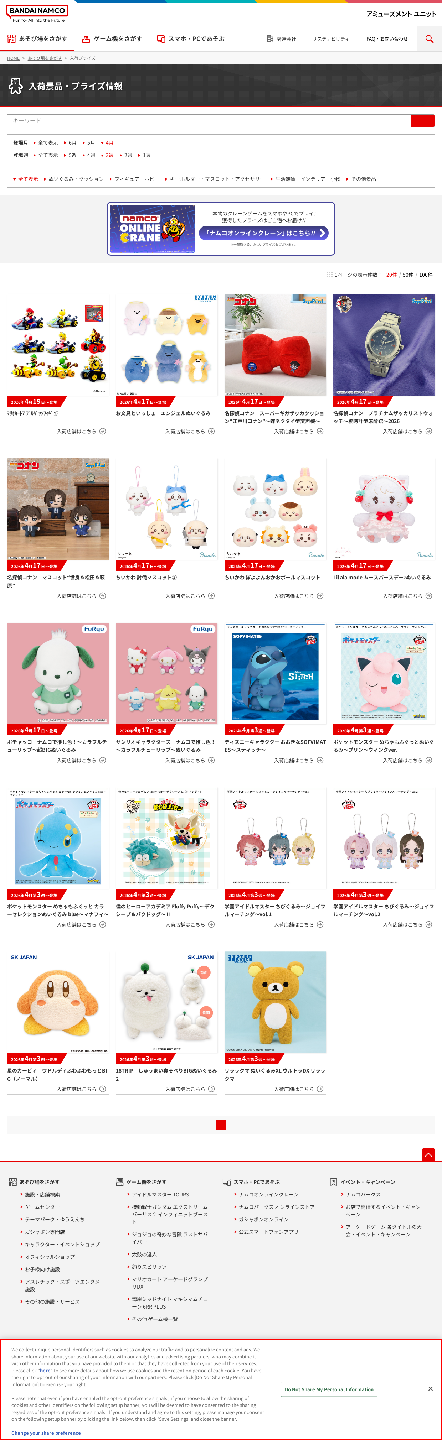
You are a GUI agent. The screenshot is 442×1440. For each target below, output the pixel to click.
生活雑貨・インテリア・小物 (308, 178)
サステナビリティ (331, 38)
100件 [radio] (426, 274)
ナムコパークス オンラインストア (277, 1206)
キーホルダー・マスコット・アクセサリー (217, 178)
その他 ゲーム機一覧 (155, 1318)
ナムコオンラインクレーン (269, 1194)
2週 (128, 154)
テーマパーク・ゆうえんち (55, 1219)
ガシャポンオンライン (264, 1219)
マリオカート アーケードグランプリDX (170, 1282)
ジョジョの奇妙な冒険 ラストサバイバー (170, 1238)
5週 (73, 154)
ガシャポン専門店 (45, 1231)
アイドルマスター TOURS (160, 1194)
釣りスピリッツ (149, 1266)
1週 (147, 154)
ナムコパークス (363, 1194)
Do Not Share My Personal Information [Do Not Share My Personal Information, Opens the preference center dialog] (329, 1389)
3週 (110, 154)
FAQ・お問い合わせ (387, 38)
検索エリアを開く (429, 39)
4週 (91, 154)
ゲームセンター (42, 1206)
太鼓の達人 (144, 1254)
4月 (110, 142)
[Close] (430, 1389)
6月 (73, 142)
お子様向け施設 (42, 1269)
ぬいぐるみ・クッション (76, 178)
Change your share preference (46, 1432)
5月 (91, 142)
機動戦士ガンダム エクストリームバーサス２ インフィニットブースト (170, 1214)
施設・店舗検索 (42, 1194)
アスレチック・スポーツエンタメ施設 (62, 1285)
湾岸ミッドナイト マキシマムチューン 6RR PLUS (170, 1302)
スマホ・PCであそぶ (196, 38)
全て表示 (48, 142)
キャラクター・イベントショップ (62, 1244)
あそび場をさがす (43, 38)
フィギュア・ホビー (136, 178)
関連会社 (286, 38)
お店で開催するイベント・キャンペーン (383, 1210)
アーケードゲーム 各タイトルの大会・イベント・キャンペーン (384, 1230)
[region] (221, 1389)
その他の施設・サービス (52, 1301)
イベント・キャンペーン (367, 1181)
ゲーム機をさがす (118, 38)
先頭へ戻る (428, 1154)
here (45, 1370)
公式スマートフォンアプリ (269, 1231)
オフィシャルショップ (50, 1256)
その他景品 (363, 178)
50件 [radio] (408, 274)
